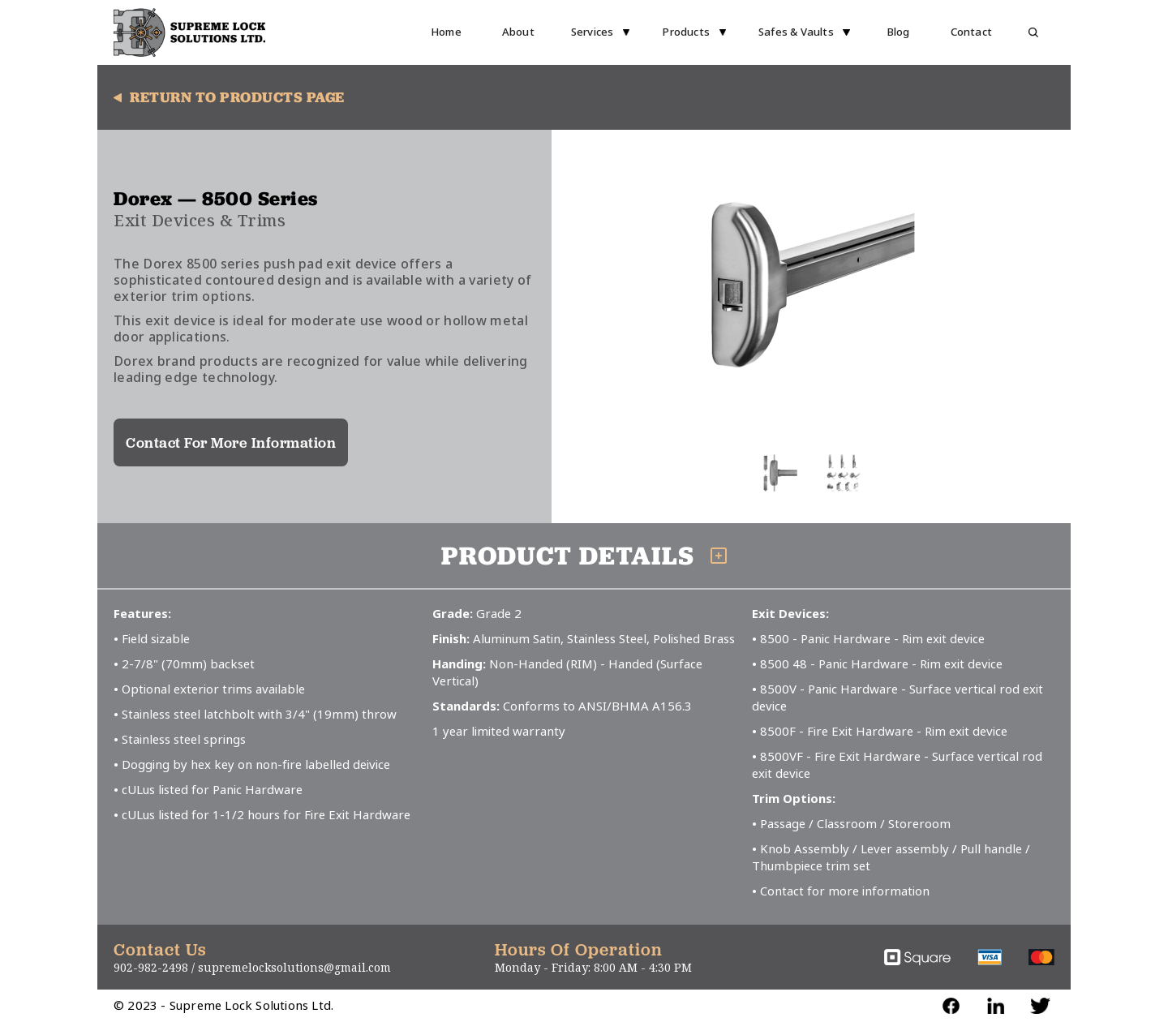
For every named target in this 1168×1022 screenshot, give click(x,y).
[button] (600, 32)
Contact (971, 32)
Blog (898, 32)
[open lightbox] (811, 286)
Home (446, 32)
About (518, 32)
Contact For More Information (231, 442)
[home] (189, 32)
